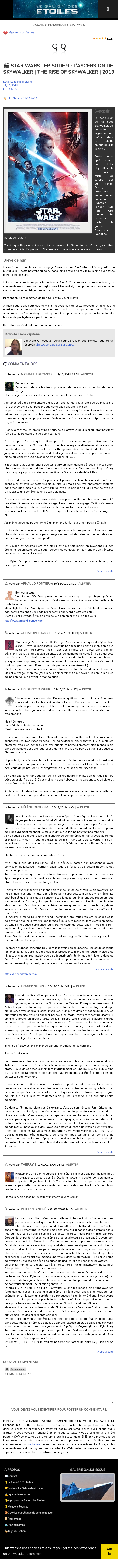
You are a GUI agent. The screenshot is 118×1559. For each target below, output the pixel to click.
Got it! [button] (109, 1551)
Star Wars (77, 25)
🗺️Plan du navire (14, 1525)
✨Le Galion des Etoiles (18, 1482)
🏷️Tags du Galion (15, 1531)
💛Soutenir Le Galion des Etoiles (23, 1488)
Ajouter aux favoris (21, 32)
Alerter (87, 374)
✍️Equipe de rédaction (17, 1494)
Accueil (38, 25)
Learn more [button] (35, 1553)
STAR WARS (32, 98)
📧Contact (10, 1476)
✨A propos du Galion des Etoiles (24, 1500)
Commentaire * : (18, 1374)
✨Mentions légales (16, 1506)
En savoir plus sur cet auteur (54, 344)
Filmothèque (57, 25)
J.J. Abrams (16, 98)
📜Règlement (12, 1519)
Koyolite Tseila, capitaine (19, 81)
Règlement (34, 1444)
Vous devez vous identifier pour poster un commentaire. (59, 1409)
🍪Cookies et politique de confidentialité (28, 1512)
